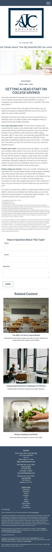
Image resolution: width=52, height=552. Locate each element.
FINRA (3, 539)
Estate (26, 493)
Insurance (26, 495)
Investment (26, 491)
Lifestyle (25, 501)
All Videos (26, 505)
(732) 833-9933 (26, 478)
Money (26, 499)
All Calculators (26, 507)
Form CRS (7, 509)
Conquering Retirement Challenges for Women (26, 386)
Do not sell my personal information (12, 531)
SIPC (6, 539)
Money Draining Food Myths (26, 434)
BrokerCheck (35, 512)
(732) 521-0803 (26, 466)
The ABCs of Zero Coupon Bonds (26, 335)
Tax (26, 497)
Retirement (26, 489)
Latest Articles (26, 503)
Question (6, 266)
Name (6, 243)
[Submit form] (8, 284)
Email (6, 255)
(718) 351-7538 (26, 43)
